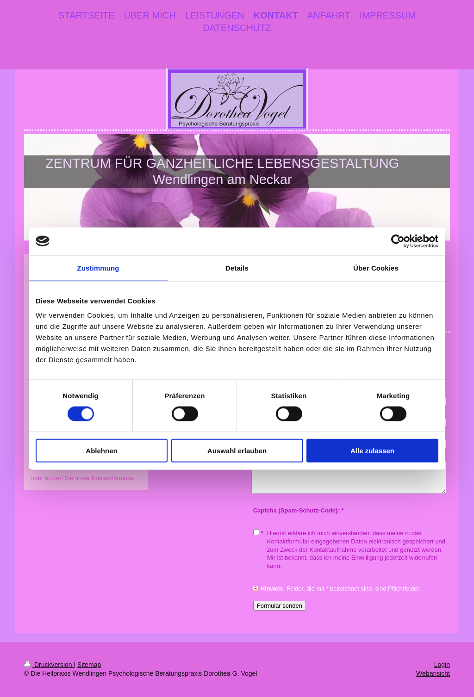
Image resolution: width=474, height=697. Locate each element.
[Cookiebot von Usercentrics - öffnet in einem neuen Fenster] (397, 241)
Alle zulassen (372, 451)
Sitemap (89, 664)
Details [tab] (237, 267)
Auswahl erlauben (237, 451)
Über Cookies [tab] (376, 267)
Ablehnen (101, 451)
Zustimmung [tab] (98, 267)
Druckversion (49, 664)
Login (442, 664)
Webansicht (433, 673)
